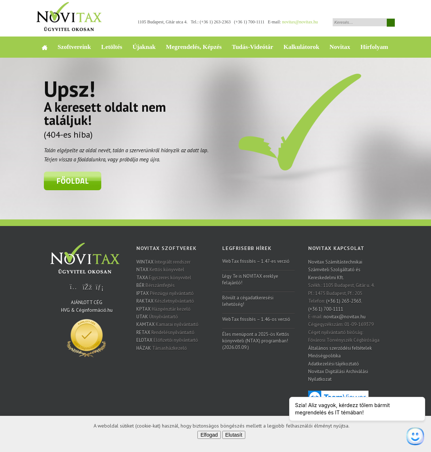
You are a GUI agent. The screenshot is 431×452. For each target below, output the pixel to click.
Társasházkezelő (161, 348)
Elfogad (209, 435)
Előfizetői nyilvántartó (167, 340)
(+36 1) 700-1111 (249, 21)
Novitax (339, 46)
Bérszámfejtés (155, 285)
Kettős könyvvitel (160, 270)
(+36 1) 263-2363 (215, 21)
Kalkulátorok (301, 46)
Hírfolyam (374, 46)
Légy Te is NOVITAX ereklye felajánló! (250, 279)
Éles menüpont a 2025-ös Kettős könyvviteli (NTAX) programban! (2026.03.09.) (255, 341)
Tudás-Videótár (252, 46)
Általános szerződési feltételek (340, 348)
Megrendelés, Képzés (194, 46)
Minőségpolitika (324, 356)
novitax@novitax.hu (300, 21)
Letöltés (111, 46)
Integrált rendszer (163, 262)
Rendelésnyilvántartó (165, 332)
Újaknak (143, 46)
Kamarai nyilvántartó (167, 324)
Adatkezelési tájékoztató (333, 364)
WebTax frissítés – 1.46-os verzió (256, 319)
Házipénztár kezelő (163, 309)
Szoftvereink (74, 46)
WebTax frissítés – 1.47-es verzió (256, 261)
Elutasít (233, 435)
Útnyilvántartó (157, 317)
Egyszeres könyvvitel (163, 278)
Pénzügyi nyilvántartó (165, 293)
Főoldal (72, 181)
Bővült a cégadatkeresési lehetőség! (247, 301)
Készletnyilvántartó (165, 301)
